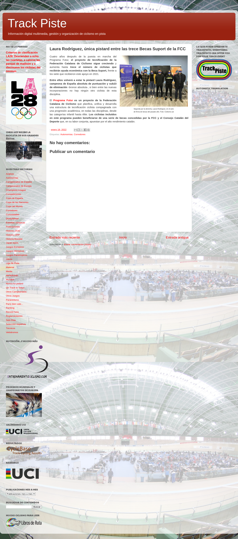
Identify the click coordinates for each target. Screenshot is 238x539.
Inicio (123, 237)
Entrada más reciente (64, 237)
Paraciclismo (12, 300)
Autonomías (66, 134)
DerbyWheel (12, 218)
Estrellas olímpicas (15, 222)
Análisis (10, 174)
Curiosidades (12, 214)
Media (9, 271)
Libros (9, 259)
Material (10, 267)
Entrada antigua (177, 237)
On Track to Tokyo (15, 287)
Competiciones (13, 194)
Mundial (10, 279)
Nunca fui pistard (14, 283)
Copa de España (14, 198)
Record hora (12, 312)
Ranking (10, 308)
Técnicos (10, 328)
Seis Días (11, 320)
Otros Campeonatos (16, 291)
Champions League (16, 190)
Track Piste (37, 23)
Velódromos (12, 332)
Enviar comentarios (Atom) (77, 244)
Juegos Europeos (15, 247)
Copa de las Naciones (17, 202)
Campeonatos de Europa (18, 186)
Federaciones (13, 226)
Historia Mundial (14, 239)
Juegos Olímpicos (15, 251)
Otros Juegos (13, 296)
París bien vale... (14, 304)
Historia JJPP (13, 235)
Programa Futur (63, 100)
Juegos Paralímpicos (16, 255)
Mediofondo (12, 275)
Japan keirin (12, 243)
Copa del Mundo (14, 206)
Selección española (16, 324)
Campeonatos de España (19, 182)
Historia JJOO (13, 231)
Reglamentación (14, 316)
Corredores (80, 134)
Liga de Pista (12, 263)
